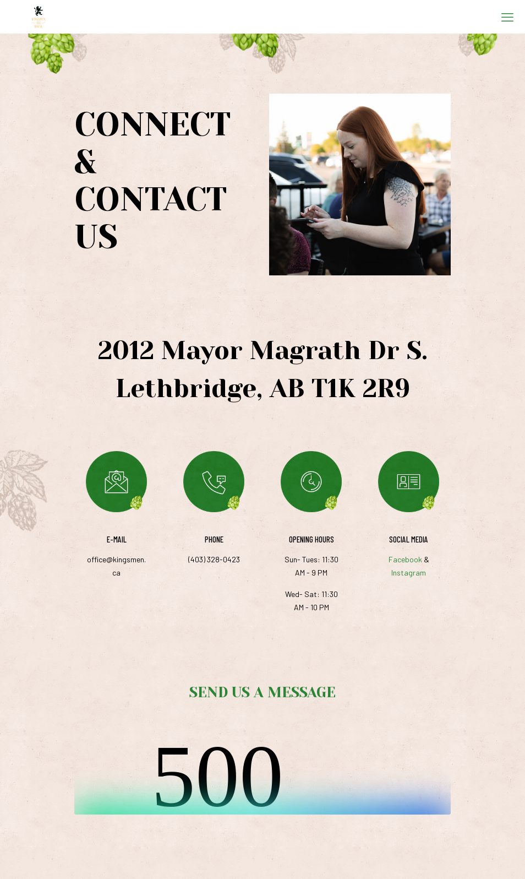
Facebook (405, 559)
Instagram (408, 572)
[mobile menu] (507, 16)
